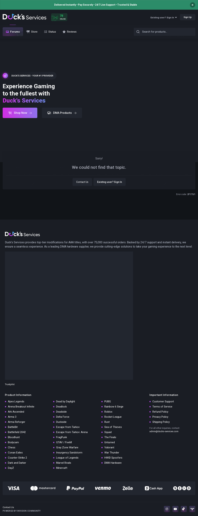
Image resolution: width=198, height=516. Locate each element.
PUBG (107, 401)
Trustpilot (10, 384)
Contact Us (82, 182)
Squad (108, 432)
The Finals (110, 437)
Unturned (109, 442)
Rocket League (113, 416)
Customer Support (163, 401)
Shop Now (20, 113)
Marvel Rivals (63, 462)
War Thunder (111, 452)
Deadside (61, 411)
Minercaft (61, 467)
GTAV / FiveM (64, 442)
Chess (11, 447)
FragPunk (61, 437)
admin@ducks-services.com (163, 431)
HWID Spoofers (113, 457)
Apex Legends (16, 401)
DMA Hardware (113, 462)
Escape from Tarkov (68, 427)
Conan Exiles (15, 452)
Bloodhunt (14, 437)
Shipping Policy (161, 422)
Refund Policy (160, 411)
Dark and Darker (17, 462)
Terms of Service (162, 406)
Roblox (108, 411)
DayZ (11, 467)
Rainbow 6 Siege (113, 406)
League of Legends (67, 457)
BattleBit (13, 427)
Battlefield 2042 (17, 432)
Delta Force (62, 416)
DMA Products (62, 113)
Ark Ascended (16, 411)
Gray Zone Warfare (67, 447)
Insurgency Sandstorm (69, 452)
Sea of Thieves (113, 427)
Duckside (61, 422)
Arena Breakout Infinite (21, 406)
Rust (107, 422)
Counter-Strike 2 (17, 457)
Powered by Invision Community (22, 511)
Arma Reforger (16, 422)
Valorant (109, 447)
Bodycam (13, 442)
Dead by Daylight (65, 401)
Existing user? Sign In (163, 17)
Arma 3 (12, 416)
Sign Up (188, 17)
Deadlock (61, 406)
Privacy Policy (160, 416)
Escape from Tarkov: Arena (72, 432)
